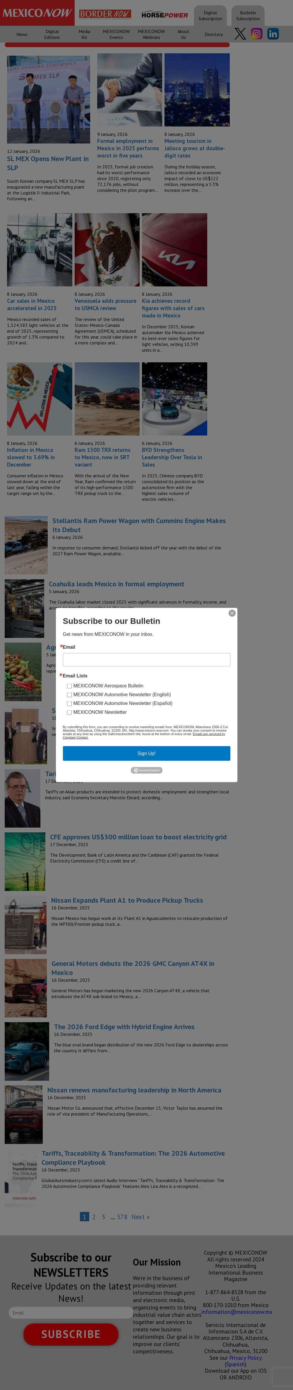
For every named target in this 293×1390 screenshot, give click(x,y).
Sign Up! (146, 753)
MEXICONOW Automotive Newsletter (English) (122, 694)
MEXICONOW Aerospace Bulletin (108, 685)
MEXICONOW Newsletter (100, 712)
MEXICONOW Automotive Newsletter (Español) (123, 703)
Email (69, 647)
